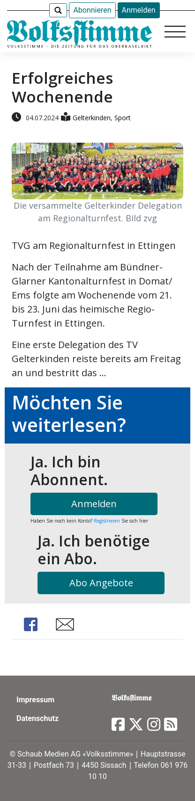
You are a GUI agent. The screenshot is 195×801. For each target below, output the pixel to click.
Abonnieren (92, 10)
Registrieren (106, 520)
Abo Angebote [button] (101, 582)
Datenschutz (37, 718)
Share (30, 624)
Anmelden (139, 10)
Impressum (35, 699)
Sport (122, 117)
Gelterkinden (92, 117)
